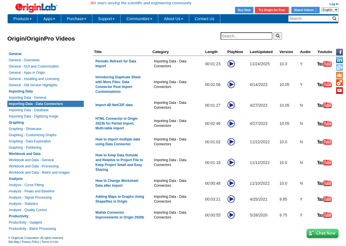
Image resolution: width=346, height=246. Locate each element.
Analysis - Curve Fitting (26, 185)
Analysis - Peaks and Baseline (31, 191)
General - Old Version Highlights (33, 85)
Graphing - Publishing (25, 148)
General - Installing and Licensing (34, 79)
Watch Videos (305, 10)
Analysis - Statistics (23, 204)
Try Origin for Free (272, 10)
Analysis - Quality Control (28, 210)
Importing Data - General (27, 98)
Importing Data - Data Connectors (36, 104)
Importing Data (21, 91)
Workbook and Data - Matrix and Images (39, 172)
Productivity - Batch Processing (32, 229)
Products (22, 18)
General (15, 54)
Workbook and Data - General (31, 160)
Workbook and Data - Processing (34, 166)
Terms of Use (50, 241)
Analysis (16, 179)
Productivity (18, 216)
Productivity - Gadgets (25, 222)
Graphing (16, 123)
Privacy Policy (30, 241)
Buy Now (244, 10)
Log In (334, 4)
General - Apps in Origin (27, 73)
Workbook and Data (24, 154)
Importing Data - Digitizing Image (33, 116)
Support (106, 18)
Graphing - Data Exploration (30, 141)
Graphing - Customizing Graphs (33, 135)
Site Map (13, 241)
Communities (139, 18)
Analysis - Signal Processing (30, 197)
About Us (173, 18)
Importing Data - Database (29, 110)
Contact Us (204, 18)
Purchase (76, 18)
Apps (49, 18)
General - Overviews (24, 60)
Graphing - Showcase (25, 129)
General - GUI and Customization (34, 66)
